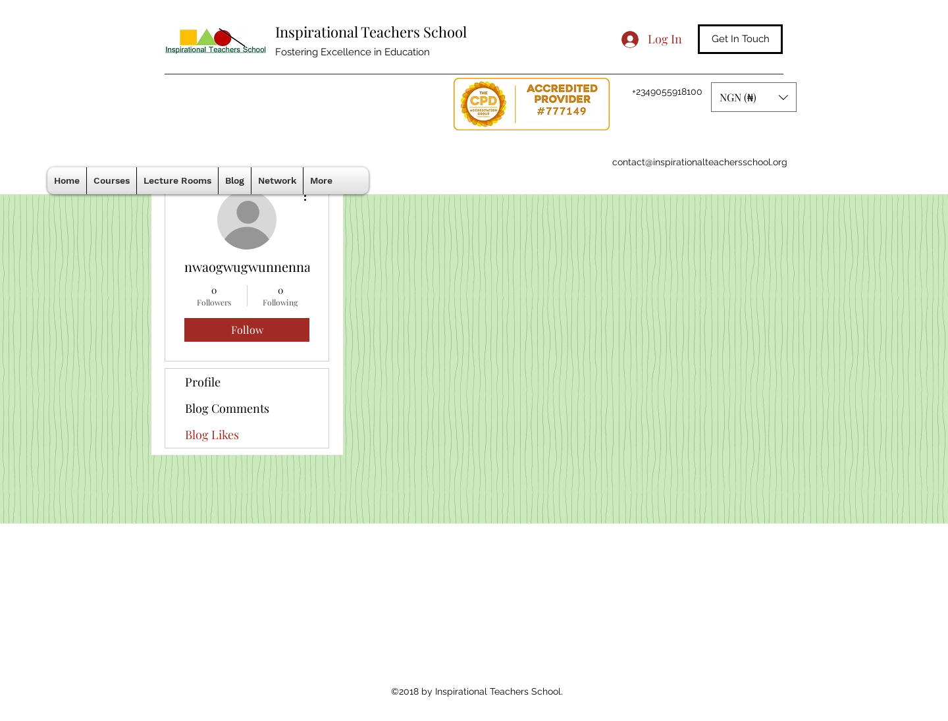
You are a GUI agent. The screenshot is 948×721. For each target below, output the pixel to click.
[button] (754, 97)
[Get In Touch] (740, 39)
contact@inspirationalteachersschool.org (699, 162)
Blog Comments (227, 408)
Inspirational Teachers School (371, 31)
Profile (203, 382)
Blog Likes (212, 434)
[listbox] (754, 97)
